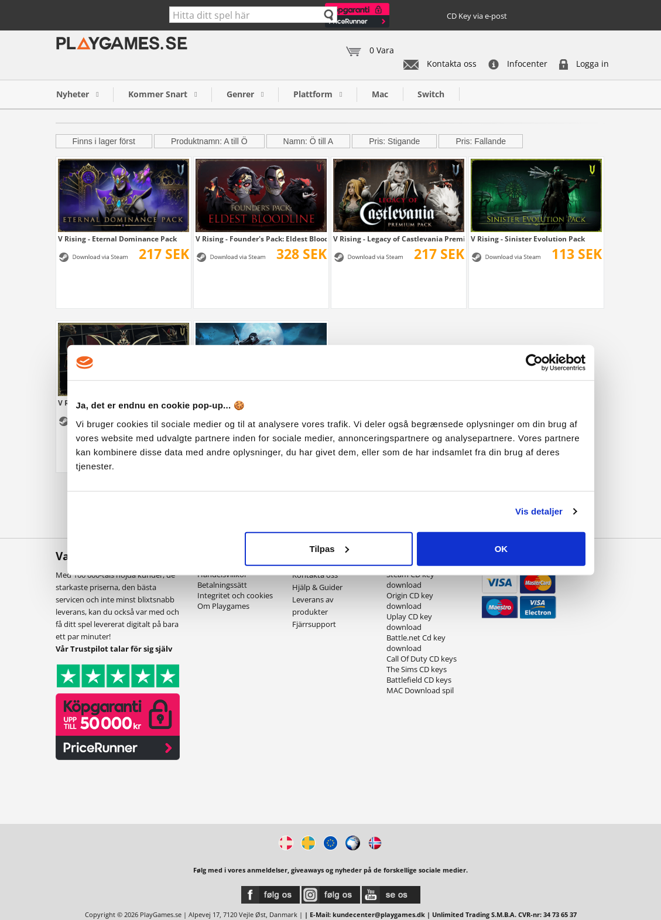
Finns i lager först (104, 141)
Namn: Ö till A (308, 141)
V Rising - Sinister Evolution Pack (528, 238)
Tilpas (329, 548)
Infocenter (517, 63)
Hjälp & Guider (317, 587)
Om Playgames (223, 606)
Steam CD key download (410, 579)
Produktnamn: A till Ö (209, 141)
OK (501, 548)
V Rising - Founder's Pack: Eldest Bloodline (261, 238)
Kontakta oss (440, 63)
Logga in (584, 63)
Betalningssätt (222, 585)
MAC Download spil (420, 690)
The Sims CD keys (416, 669)
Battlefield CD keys (418, 679)
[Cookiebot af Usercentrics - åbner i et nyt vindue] (534, 363)
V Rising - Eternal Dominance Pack (117, 238)
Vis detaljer (539, 511)
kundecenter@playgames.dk (379, 914)
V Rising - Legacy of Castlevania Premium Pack (398, 238)
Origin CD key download (409, 600)
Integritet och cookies (235, 595)
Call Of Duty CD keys (421, 658)
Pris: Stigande (394, 141)
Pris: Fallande (480, 141)
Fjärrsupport (314, 624)
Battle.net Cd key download (416, 642)
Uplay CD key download (409, 621)
